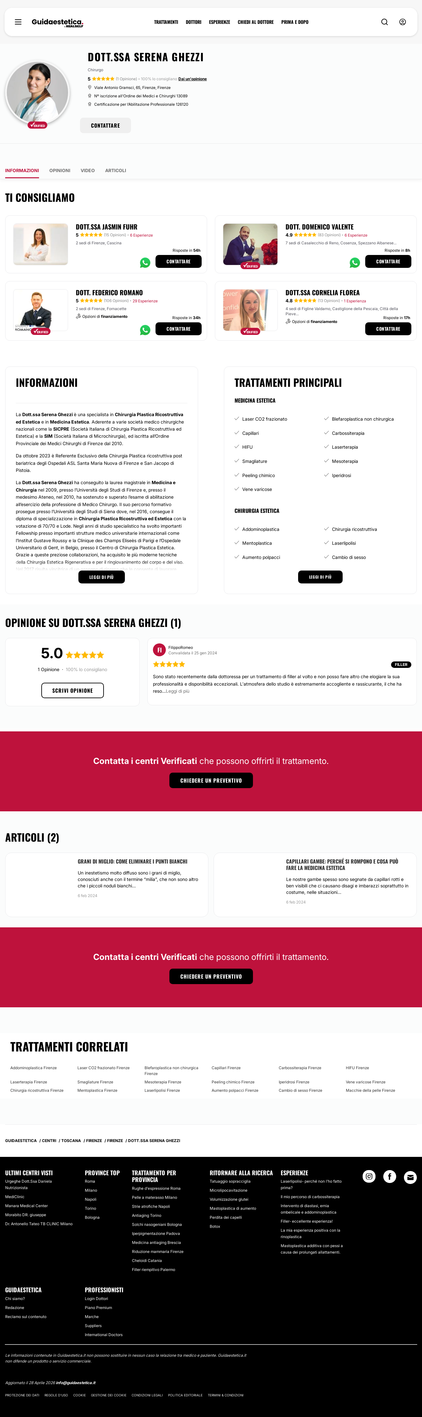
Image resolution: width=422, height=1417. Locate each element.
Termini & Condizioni (226, 1377)
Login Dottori (96, 1279)
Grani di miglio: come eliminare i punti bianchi (132, 843)
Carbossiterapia (348, 414)
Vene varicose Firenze (366, 1063)
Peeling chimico (258, 456)
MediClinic (15, 1178)
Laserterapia (345, 428)
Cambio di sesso (349, 539)
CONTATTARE (105, 125)
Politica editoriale (185, 1377)
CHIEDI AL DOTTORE (256, 22)
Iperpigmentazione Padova (156, 1215)
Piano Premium (98, 1288)
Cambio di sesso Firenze (300, 1072)
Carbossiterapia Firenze (300, 1049)
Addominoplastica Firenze (33, 1049)
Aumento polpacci (261, 539)
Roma (90, 1162)
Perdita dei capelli (226, 1199)
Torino (90, 1189)
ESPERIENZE (219, 22)
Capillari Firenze (226, 1049)
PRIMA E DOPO (294, 22)
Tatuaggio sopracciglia (230, 1162)
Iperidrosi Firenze (294, 1063)
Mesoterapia (345, 442)
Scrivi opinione (72, 672)
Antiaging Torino (146, 1197)
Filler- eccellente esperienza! (307, 1202)
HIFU (247, 428)
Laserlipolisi (344, 524)
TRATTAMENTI (166, 22)
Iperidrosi (341, 456)
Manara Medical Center (26, 1187)
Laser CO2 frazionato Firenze (103, 1049)
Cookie (79, 1377)
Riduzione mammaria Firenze (158, 1233)
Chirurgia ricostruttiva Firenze (37, 1072)
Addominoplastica (260, 510)
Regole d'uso (56, 1377)
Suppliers (93, 1307)
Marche (92, 1297)
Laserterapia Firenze (28, 1063)
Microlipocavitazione (228, 1171)
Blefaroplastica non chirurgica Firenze (171, 1052)
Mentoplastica (257, 524)
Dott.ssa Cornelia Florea (323, 274)
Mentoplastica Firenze (97, 1072)
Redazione (14, 1288)
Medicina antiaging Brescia (156, 1224)
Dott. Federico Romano (109, 274)
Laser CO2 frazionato (264, 400)
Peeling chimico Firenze (233, 1063)
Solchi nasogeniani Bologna (157, 1206)
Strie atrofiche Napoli (151, 1188)
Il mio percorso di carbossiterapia (310, 1178)
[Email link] (410, 1159)
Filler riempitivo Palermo (153, 1251)
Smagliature (254, 442)
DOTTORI (193, 22)
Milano (91, 1171)
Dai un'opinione (192, 78)
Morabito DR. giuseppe (25, 1196)
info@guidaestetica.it (75, 1364)
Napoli (90, 1180)
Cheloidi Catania (147, 1242)
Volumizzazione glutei (229, 1180)
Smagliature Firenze (95, 1063)
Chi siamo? (15, 1279)
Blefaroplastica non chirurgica (363, 400)
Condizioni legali (147, 1377)
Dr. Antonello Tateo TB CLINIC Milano (39, 1205)
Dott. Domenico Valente (320, 208)
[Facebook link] (389, 1160)
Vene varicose (257, 471)
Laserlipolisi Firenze (162, 1072)
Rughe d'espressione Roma (156, 1170)
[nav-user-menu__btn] (402, 22)
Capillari (250, 414)
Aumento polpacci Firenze (235, 1072)
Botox (215, 1208)
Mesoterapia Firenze (163, 1063)
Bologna (92, 1199)
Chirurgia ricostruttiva (354, 510)
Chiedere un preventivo (211, 762)
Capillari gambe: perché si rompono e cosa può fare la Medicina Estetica (342, 846)
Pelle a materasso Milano (154, 1179)
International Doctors (104, 1316)
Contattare (178, 242)
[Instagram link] (369, 1160)
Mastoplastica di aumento (233, 1189)
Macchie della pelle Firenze (370, 1072)
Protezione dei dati (22, 1377)
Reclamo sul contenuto (25, 1297)
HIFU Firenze (357, 1049)
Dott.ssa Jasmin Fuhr (106, 208)
